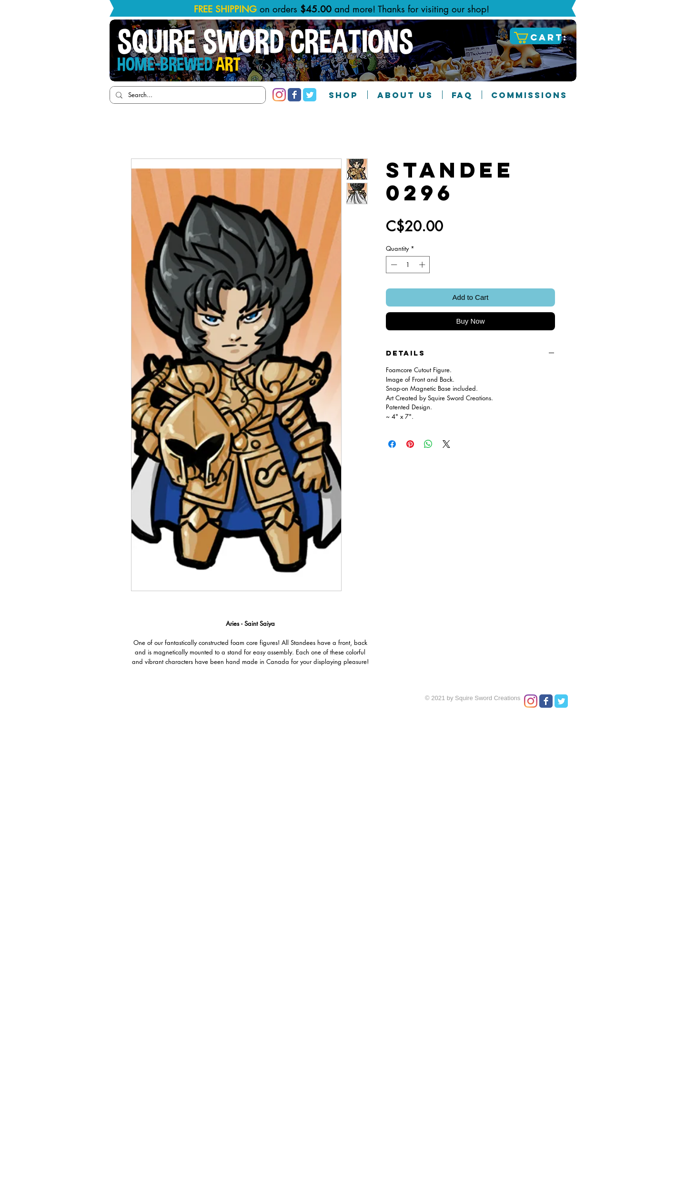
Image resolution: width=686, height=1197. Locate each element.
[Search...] (186, 95)
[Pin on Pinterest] (410, 444)
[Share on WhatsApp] (428, 444)
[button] (537, 37)
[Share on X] (446, 444)
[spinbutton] (408, 265)
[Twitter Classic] (309, 94)
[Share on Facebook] (392, 444)
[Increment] (423, 265)
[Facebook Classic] (294, 94)
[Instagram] (279, 94)
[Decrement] (393, 265)
